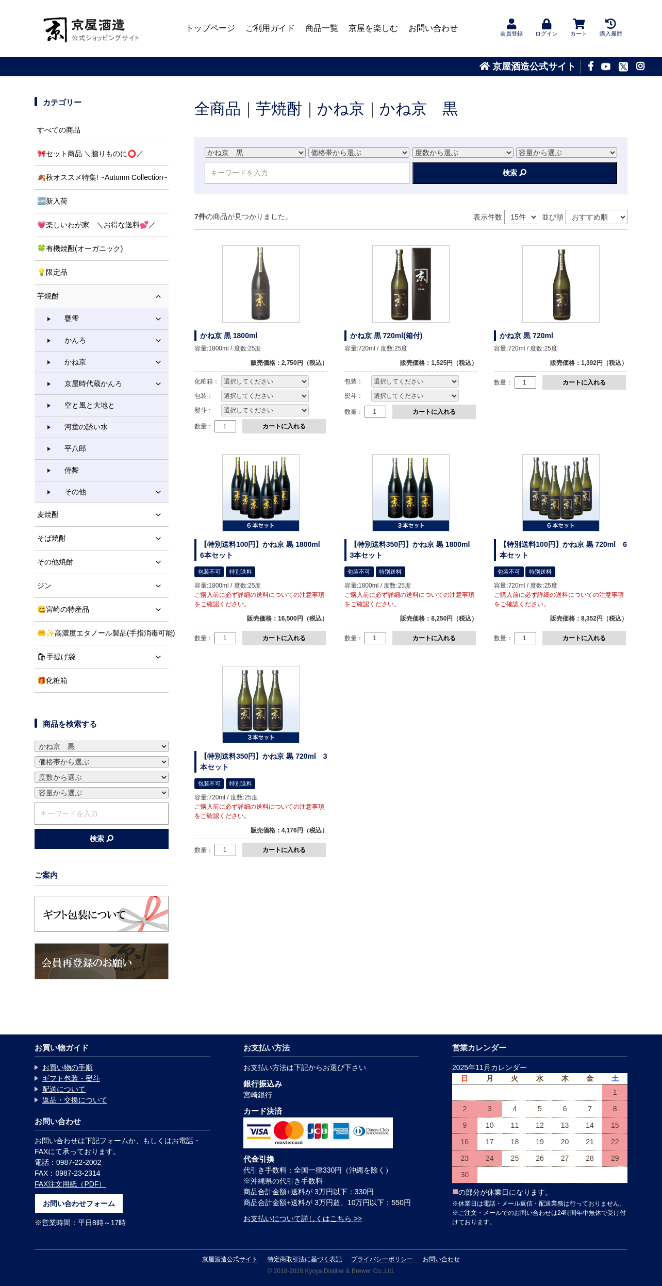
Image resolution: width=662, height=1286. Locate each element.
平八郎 (75, 448)
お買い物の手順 (67, 1067)
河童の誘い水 (86, 427)
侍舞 (71, 470)
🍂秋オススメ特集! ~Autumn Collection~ (102, 177)
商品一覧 (321, 28)
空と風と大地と (89, 405)
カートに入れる (284, 426)
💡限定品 (52, 272)
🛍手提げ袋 (103, 657)
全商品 (217, 108)
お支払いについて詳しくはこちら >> (302, 1218)
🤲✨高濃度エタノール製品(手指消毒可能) (103, 633)
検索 (514, 173)
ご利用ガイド (270, 28)
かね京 (341, 108)
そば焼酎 (103, 538)
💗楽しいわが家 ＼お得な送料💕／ (96, 225)
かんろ (116, 340)
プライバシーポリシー (382, 1259)
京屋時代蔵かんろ (116, 383)
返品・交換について (74, 1100)
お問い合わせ (433, 28)
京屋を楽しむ (373, 28)
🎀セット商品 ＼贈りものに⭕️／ (90, 153)
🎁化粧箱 (52, 680)
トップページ (210, 28)
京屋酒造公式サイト (527, 66)
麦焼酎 (103, 514)
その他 (116, 492)
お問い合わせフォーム (79, 1203)
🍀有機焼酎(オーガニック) (80, 248)
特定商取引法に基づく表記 (305, 1259)
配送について (64, 1089)
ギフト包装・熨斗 (71, 1078)
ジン (103, 585)
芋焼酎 (279, 108)
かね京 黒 (418, 108)
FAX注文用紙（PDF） (70, 1184)
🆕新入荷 (52, 201)
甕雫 (116, 318)
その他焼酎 (103, 562)
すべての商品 (58, 130)
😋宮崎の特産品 (103, 609)
